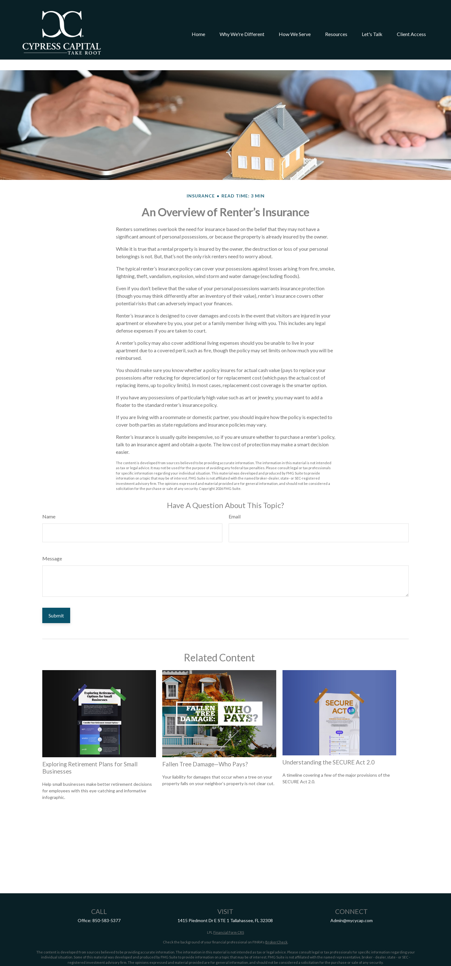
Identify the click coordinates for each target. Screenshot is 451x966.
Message (52, 540)
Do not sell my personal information (381, 953)
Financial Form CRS (228, 913)
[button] (198, 25)
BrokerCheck (276, 923)
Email (235, 498)
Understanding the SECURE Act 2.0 (329, 743)
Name (48, 498)
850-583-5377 (106, 901)
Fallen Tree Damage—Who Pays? (205, 745)
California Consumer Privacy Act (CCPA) (204, 953)
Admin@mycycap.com (351, 901)
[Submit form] (56, 596)
